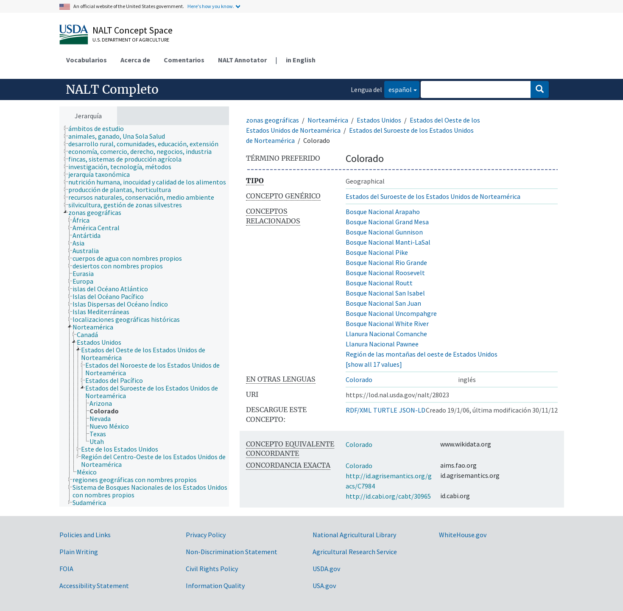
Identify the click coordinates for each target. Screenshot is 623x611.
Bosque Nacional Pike (377, 252)
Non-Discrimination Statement (231, 551)
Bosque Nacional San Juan (383, 303)
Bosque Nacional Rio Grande (386, 262)
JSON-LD (412, 410)
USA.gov (324, 585)
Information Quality (215, 585)
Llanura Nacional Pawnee (382, 344)
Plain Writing (78, 551)
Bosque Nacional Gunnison (384, 232)
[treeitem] (99, 128)
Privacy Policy (206, 534)
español (398, 89)
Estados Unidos (379, 120)
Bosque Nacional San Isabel (385, 293)
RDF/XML (359, 410)
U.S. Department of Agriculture (130, 39)
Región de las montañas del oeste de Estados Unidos (421, 354)
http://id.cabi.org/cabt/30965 (388, 496)
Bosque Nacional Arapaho (383, 211)
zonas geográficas (272, 120)
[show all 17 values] (374, 364)
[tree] (144, 316)
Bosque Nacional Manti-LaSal (388, 242)
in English (301, 60)
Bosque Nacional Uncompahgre (391, 313)
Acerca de (135, 60)
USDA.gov (326, 568)
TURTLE (385, 410)
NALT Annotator (242, 60)
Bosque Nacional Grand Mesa (387, 222)
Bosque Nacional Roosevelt (385, 272)
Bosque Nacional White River (387, 323)
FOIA (66, 568)
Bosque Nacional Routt (379, 283)
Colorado (359, 379)
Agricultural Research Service (355, 551)
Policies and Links (85, 534)
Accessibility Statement (94, 585)
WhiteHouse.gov (462, 534)
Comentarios (184, 60)
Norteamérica (327, 120)
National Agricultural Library (354, 534)
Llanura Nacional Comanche (386, 333)
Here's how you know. (210, 6)
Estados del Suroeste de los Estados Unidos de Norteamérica (433, 196)
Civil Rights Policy (212, 568)
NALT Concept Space (132, 30)
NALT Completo (112, 89)
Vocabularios (86, 60)
